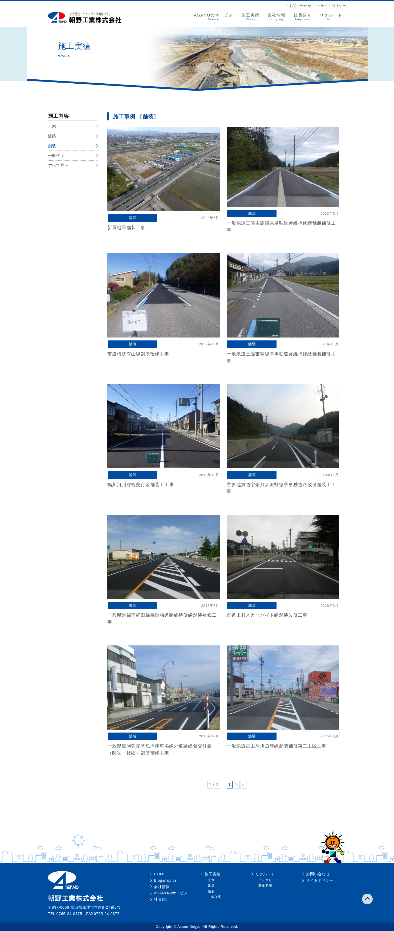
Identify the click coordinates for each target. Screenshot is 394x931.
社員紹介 (303, 17)
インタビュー (268, 880)
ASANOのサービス (213, 17)
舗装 (52, 146)
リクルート (331, 17)
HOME (160, 874)
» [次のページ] (243, 784)
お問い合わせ (300, 6)
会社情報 (276, 17)
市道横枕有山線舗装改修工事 (138, 353)
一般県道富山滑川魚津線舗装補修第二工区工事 (276, 746)
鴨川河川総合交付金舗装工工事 (140, 484)
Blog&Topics (165, 880)
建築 (52, 136)
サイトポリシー (333, 6)
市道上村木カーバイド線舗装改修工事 (267, 615)
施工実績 (250, 17)
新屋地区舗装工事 (126, 227)
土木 (52, 126)
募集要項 (265, 886)
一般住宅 (56, 155)
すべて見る (58, 165)
